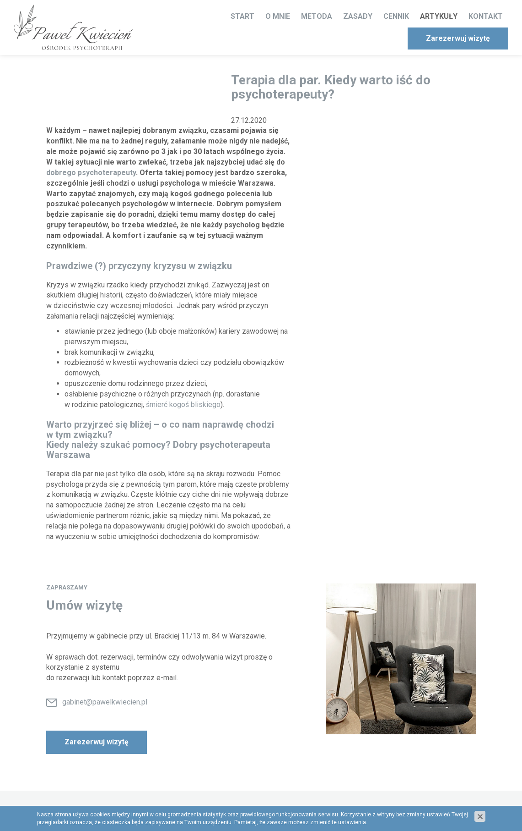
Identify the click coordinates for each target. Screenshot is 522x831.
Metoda (316, 16)
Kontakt (485, 16)
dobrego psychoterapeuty (91, 172)
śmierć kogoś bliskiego (183, 404)
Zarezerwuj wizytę (458, 38)
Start (242, 16)
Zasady (357, 16)
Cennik (396, 16)
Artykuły (438, 16)
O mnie (277, 16)
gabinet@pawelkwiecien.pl (104, 702)
